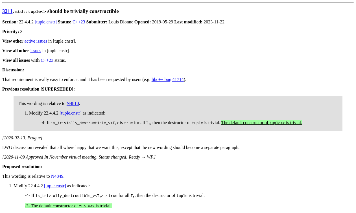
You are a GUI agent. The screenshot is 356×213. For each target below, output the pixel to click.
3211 (7, 11)
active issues (36, 41)
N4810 (73, 103)
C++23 (79, 21)
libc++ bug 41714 (168, 79)
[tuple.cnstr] (46, 21)
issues (35, 50)
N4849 (57, 176)
